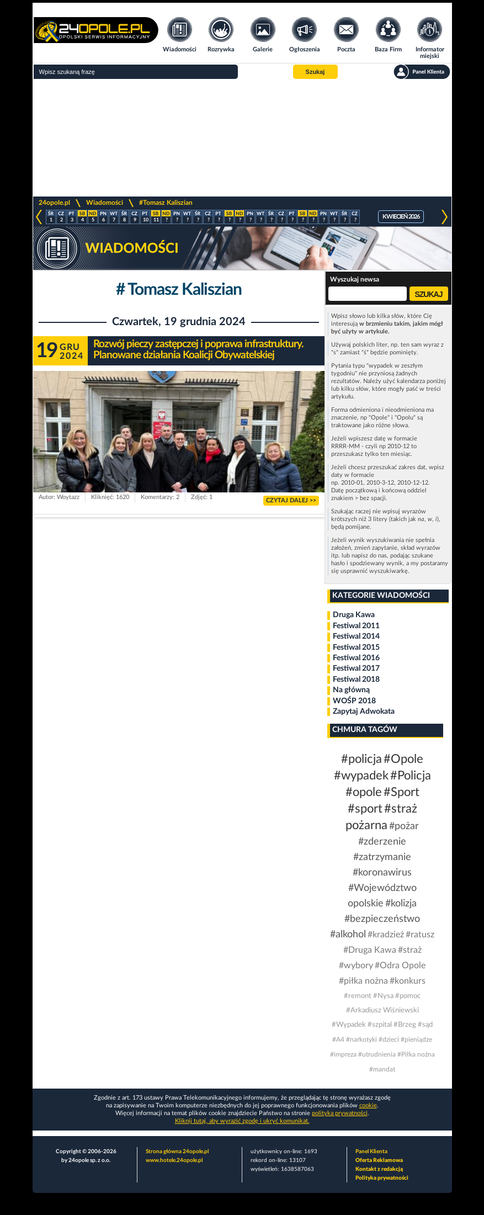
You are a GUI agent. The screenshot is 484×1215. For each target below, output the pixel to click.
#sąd (425, 1024)
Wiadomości (104, 202)
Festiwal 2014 (356, 636)
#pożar (404, 826)
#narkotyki (361, 1039)
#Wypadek (349, 1024)
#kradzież (386, 934)
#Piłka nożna (416, 1054)
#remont (357, 996)
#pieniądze (416, 1039)
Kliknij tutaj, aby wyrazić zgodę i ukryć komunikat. (242, 1121)
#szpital (380, 1024)
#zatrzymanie (382, 857)
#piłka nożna (363, 981)
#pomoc (408, 996)
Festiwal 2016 (356, 658)
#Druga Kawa (369, 950)
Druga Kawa (354, 615)
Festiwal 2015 (356, 647)
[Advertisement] (242, 138)
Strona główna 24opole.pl (177, 1151)
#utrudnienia (377, 1054)
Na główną (351, 690)
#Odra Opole (400, 965)
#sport (365, 809)
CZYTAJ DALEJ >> (291, 500)
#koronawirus (382, 873)
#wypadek (361, 776)
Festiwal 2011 (356, 626)
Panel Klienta (371, 1151)
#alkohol (348, 935)
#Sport (401, 792)
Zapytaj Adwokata (364, 711)
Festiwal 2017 (356, 668)
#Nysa (383, 996)
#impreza (343, 1054)
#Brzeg (404, 1024)
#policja (361, 759)
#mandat (382, 1069)
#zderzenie (382, 842)
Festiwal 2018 (356, 679)
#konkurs (408, 981)
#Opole (403, 759)
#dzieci (389, 1039)
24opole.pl (54, 202)
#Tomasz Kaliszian (166, 202)
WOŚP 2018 (354, 701)
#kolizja (401, 904)
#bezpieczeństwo (382, 919)
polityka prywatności (340, 1113)
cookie (368, 1105)
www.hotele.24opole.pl (174, 1160)
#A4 (338, 1039)
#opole (363, 792)
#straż (410, 950)
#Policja (410, 776)
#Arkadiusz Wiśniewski (382, 1010)
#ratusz (420, 934)
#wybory (356, 965)
